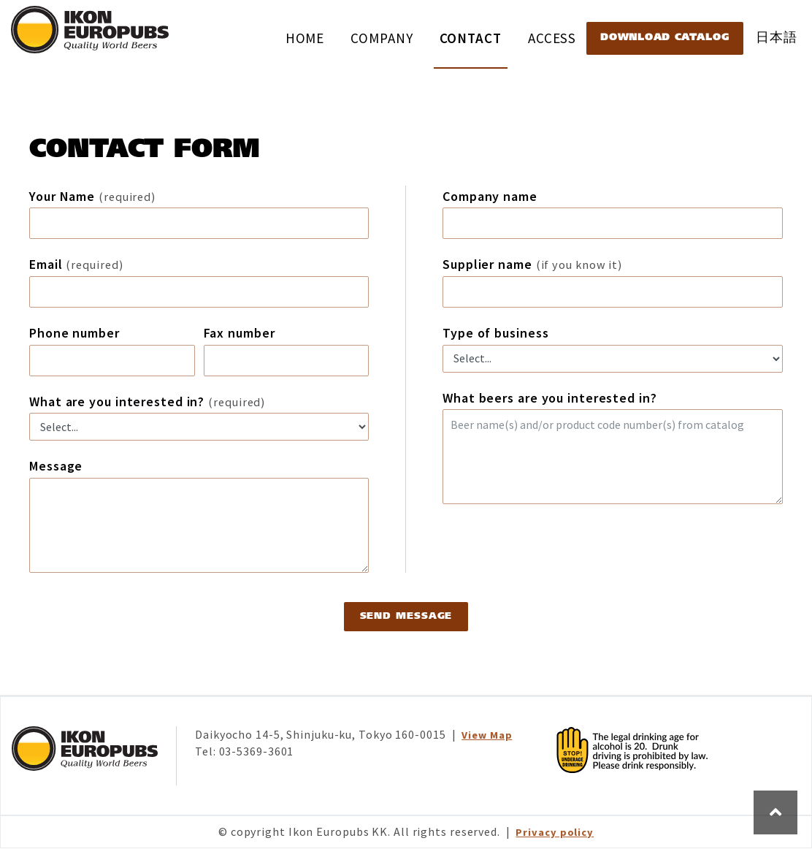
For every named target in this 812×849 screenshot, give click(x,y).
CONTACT (471, 38)
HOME (305, 38)
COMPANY (382, 38)
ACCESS (552, 38)
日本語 (776, 37)
